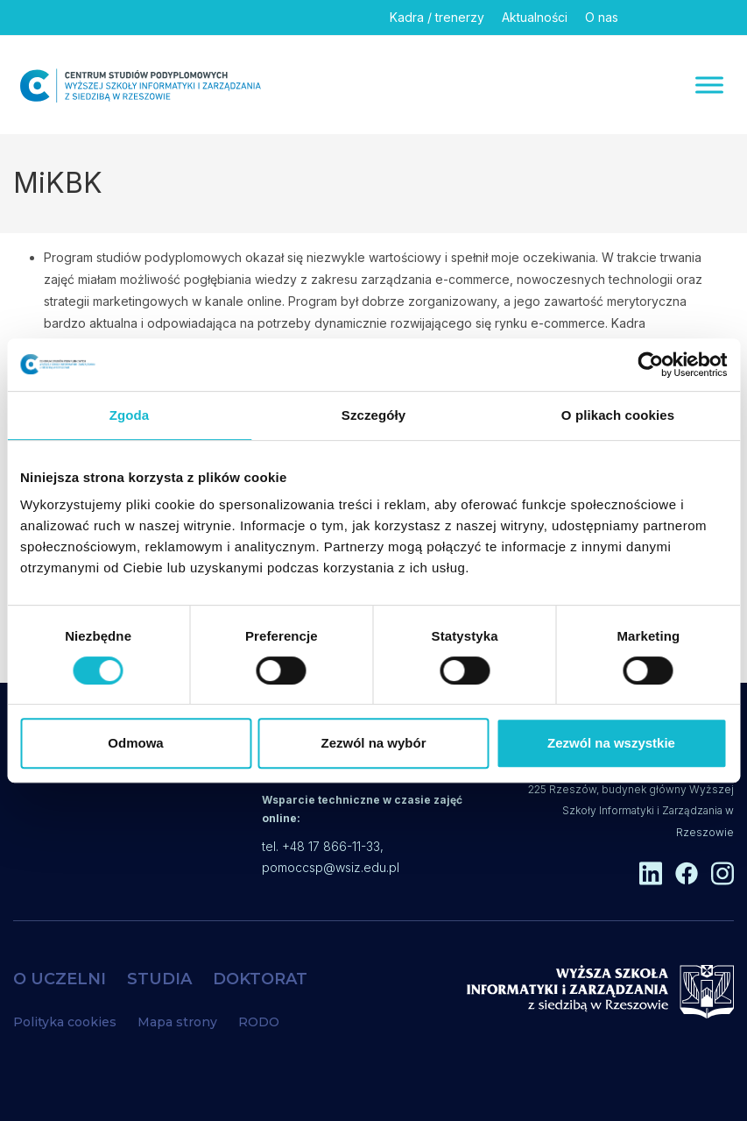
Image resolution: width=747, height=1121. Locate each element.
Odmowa (135, 742)
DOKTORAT (260, 979)
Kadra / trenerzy (437, 17)
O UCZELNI (59, 979)
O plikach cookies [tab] (617, 415)
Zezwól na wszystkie (611, 742)
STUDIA (159, 979)
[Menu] (709, 84)
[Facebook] (679, 17)
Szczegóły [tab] (373, 415)
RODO (258, 1022)
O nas (601, 17)
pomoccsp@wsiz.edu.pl (330, 867)
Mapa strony (177, 1022)
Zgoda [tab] (129, 415)
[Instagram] (714, 17)
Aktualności (534, 17)
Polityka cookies (64, 1022)
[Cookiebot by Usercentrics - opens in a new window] (650, 364)
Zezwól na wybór (373, 742)
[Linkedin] (644, 17)
